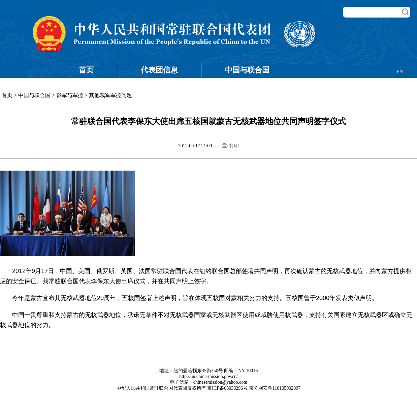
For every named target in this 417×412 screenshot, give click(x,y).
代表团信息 (159, 70)
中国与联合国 (247, 70)
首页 (86, 70)
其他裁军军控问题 (110, 95)
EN (399, 71)
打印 (234, 145)
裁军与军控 (69, 95)
